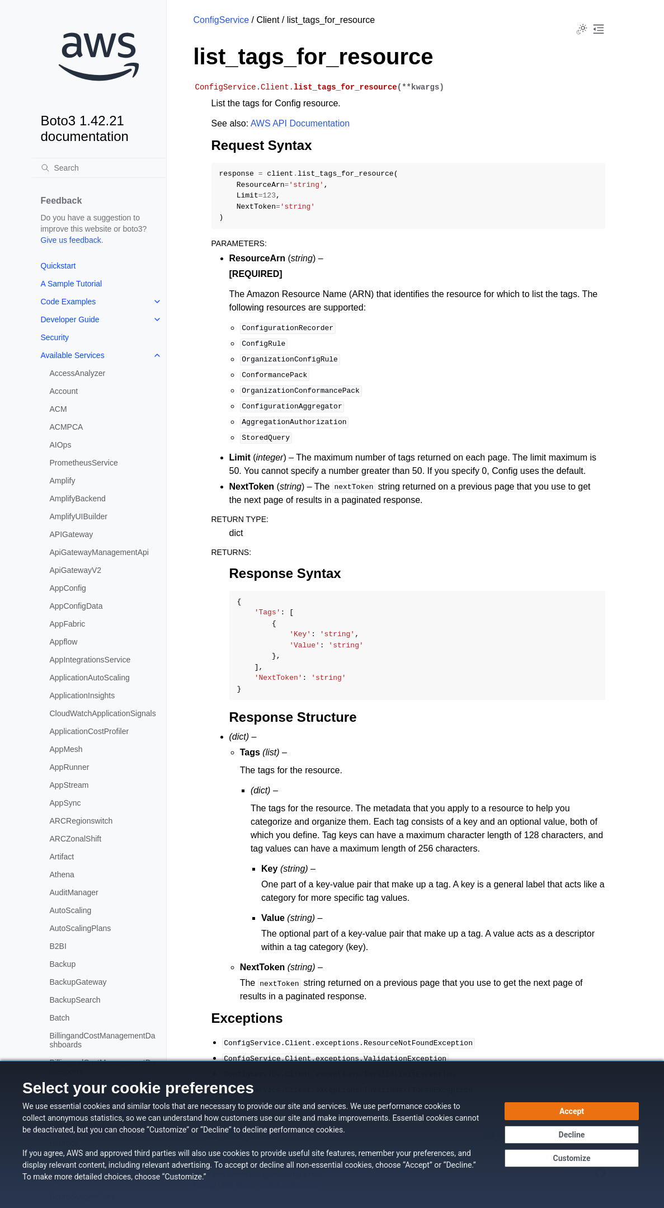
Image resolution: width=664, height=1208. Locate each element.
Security (55, 337)
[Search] (99, 168)
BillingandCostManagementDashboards (103, 1040)
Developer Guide (70, 319)
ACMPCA (66, 426)
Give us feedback (71, 240)
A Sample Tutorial (71, 283)
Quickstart (58, 265)
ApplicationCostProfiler (89, 731)
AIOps (61, 444)
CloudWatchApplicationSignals (103, 713)
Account (64, 391)
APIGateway (71, 534)
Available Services (73, 355)
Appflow (64, 641)
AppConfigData (76, 605)
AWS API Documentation (300, 123)
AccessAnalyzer (78, 373)
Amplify (63, 480)
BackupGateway (78, 981)
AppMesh (66, 749)
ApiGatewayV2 (76, 570)
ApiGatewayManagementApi (99, 552)
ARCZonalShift (76, 838)
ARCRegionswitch (81, 820)
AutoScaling (71, 910)
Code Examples (68, 301)
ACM (58, 409)
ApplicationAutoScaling (90, 677)
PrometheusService (84, 462)
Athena (62, 874)
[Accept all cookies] (572, 1111)
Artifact (62, 856)
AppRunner (70, 767)
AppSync (65, 802)
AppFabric (68, 623)
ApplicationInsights (82, 695)
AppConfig (68, 588)
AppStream (69, 785)
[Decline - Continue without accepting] (572, 1135)
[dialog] (332, 1134)
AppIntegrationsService (90, 659)
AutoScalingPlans (80, 928)
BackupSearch (75, 999)
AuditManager (74, 892)
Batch (60, 1017)
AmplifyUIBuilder (78, 516)
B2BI (58, 946)
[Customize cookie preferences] (572, 1158)
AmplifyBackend (78, 498)
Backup (63, 964)
